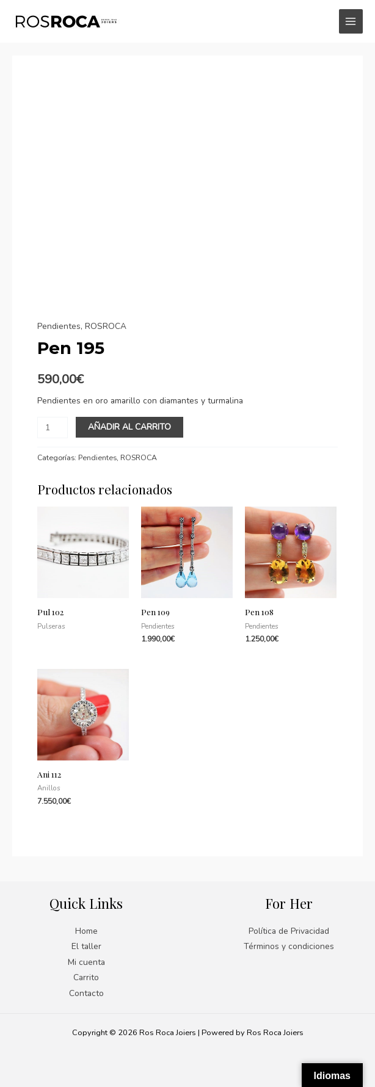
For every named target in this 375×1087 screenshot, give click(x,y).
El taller (86, 946)
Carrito (86, 977)
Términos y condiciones (289, 946)
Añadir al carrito (129, 427)
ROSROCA (105, 326)
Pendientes (59, 326)
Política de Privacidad (289, 931)
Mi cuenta (86, 962)
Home (86, 931)
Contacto (86, 993)
